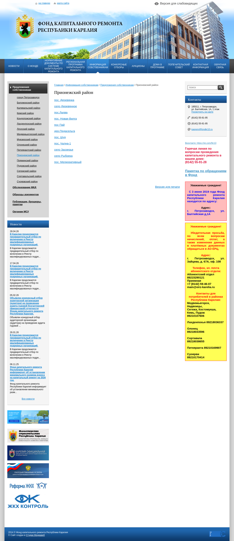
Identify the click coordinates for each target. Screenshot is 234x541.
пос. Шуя (60, 137)
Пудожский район (27, 165)
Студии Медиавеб (35, 535)
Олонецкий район (27, 144)
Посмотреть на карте (202, 112)
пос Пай (59, 124)
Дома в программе (157, 66)
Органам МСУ (21, 211)
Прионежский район (28, 155)
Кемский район (25, 113)
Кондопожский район (28, 118)
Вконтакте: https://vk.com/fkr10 (200, 143)
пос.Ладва (61, 112)
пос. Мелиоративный (67, 162)
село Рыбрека (63, 155)
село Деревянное (65, 106)
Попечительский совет (179, 66)
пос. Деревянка (64, 100)
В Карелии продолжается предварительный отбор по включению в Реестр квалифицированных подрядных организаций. (25, 239)
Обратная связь (220, 66)
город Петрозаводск (28, 97)
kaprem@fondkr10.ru (202, 129)
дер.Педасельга (64, 131)
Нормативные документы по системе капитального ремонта (53, 66)
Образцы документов (26, 194)
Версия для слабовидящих (179, 3)
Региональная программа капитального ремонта (75, 66)
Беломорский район (28, 102)
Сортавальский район (29, 176)
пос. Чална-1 (62, 143)
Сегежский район (26, 171)
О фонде (33, 66)
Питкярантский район (29, 150)
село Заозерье (63, 149)
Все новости (28, 399)
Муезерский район (27, 139)
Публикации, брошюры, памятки (27, 203)
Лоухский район (26, 129)
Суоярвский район (27, 181)
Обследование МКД (24, 187)
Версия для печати (167, 186)
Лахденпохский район (29, 123)
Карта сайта (61, 3)
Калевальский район (28, 107)
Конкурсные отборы (119, 66)
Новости (13, 66)
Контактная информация (200, 66)
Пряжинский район (27, 160)
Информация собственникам (98, 66)
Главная (58, 85)
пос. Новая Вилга (65, 118)
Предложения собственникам (22, 88)
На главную (42, 3)
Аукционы (138, 66)
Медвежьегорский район (30, 134)
